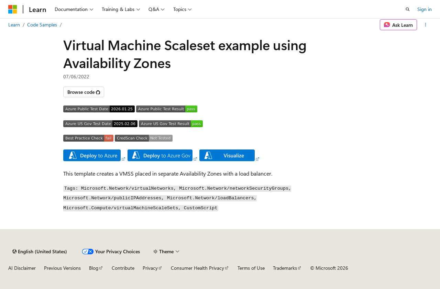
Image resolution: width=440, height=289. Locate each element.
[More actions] (426, 24)
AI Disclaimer (22, 268)
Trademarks (285, 268)
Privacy (150, 268)
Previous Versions (62, 268)
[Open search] (408, 9)
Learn (14, 24)
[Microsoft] (12, 9)
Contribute (123, 268)
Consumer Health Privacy (197, 268)
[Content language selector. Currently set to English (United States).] (39, 251)
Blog (93, 268)
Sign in (424, 9)
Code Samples (42, 24)
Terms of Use (251, 268)
